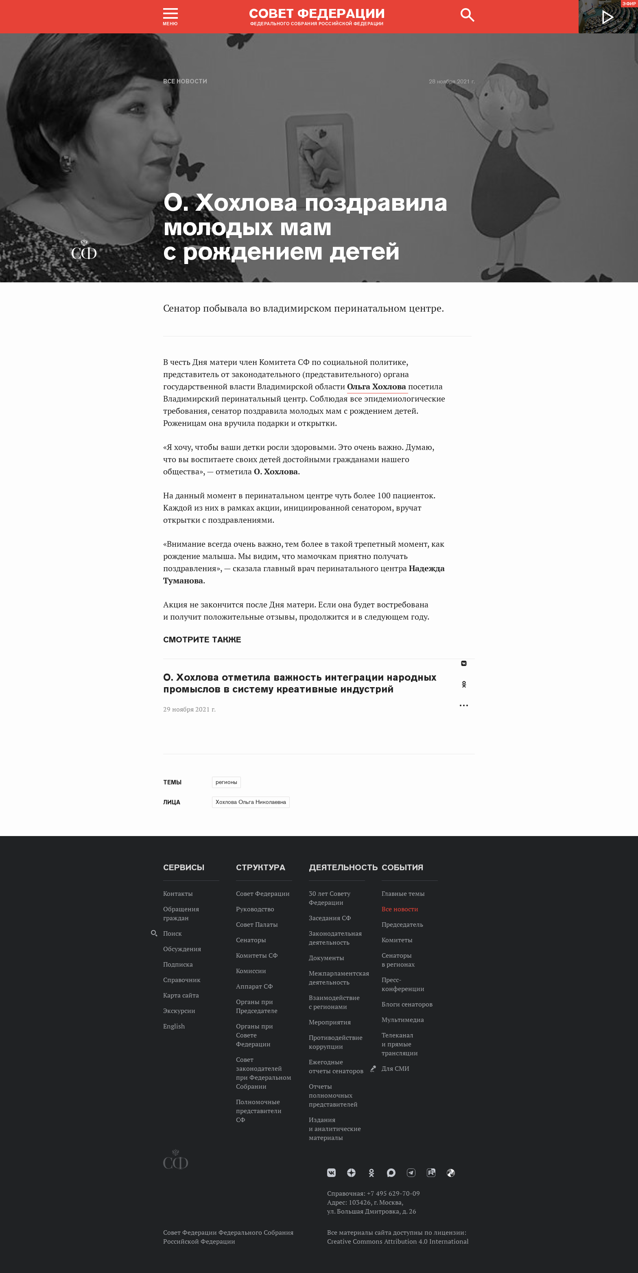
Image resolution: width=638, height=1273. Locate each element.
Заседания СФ (330, 918)
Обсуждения (182, 949)
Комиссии (251, 971)
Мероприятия (330, 1022)
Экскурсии (179, 1011)
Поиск (172, 933)
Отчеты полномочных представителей (333, 1095)
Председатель (402, 924)
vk (331, 1172)
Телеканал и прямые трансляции (400, 1044)
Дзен (351, 1172)
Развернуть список (464, 706)
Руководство (255, 909)
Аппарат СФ (254, 986)
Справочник (182, 980)
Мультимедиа (403, 1019)
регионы (226, 782)
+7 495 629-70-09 (393, 1193)
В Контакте (463, 663)
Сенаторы (251, 940)
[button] (170, 16)
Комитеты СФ (257, 955)
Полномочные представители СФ (259, 1111)
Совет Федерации (263, 893)
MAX (391, 1172)
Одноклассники (464, 684)
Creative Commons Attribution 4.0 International (398, 1241)
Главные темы (403, 893)
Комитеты (397, 940)
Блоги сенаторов (407, 1004)
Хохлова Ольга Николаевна (251, 802)
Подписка (178, 964)
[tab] (464, 689)
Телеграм (411, 1172)
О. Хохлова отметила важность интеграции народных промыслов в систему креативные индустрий (300, 683)
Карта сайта (181, 995)
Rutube (431, 1172)
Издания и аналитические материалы (335, 1129)
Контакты (178, 893)
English (174, 1026)
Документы (326, 958)
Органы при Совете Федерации (254, 1035)
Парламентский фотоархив (451, 1173)
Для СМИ (395, 1068)
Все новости (185, 81)
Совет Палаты (257, 924)
